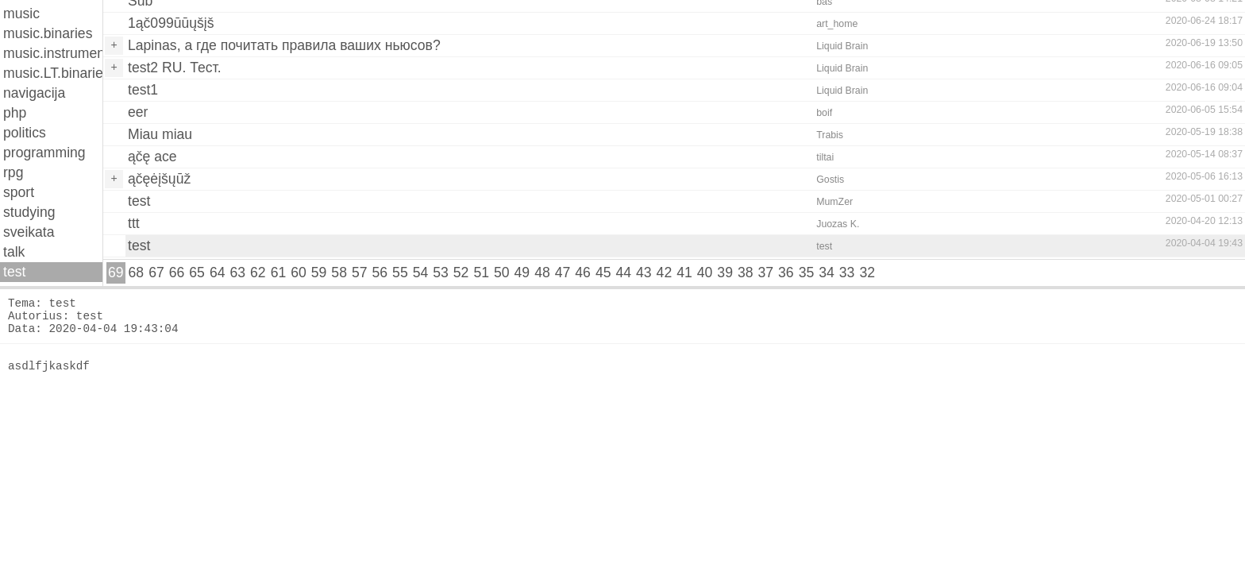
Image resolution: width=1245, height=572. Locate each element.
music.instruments (52, 53)
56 (380, 272)
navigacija (34, 93)
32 (867, 272)
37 (766, 272)
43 (644, 272)
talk (14, 252)
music (21, 13)
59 (319, 272)
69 (116, 272)
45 (603, 272)
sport (18, 192)
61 (279, 272)
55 (400, 272)
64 (217, 272)
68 (137, 272)
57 (360, 272)
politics (24, 133)
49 (522, 272)
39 (725, 272)
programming (44, 152)
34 (826, 272)
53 (441, 272)
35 (807, 272)
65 (197, 272)
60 (298, 272)
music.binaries (47, 33)
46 (583, 272)
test (14, 272)
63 (237, 272)
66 (177, 272)
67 (156, 272)
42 (665, 272)
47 (563, 272)
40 (705, 272)
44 (623, 272)
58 (339, 272)
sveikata (29, 232)
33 (847, 272)
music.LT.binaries (52, 73)
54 (421, 272)
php (14, 113)
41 (684, 272)
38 (746, 272)
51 (481, 272)
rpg (13, 172)
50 (502, 272)
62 (258, 272)
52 (461, 272)
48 (542, 272)
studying (29, 212)
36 (786, 272)
